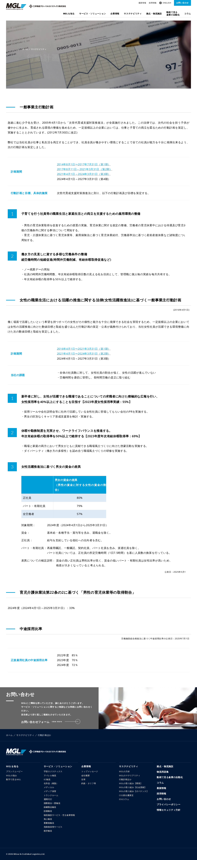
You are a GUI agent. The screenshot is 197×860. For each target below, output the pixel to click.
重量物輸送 (49, 823)
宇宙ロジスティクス (53, 771)
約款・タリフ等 (88, 783)
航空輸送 (48, 830)
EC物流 (47, 779)
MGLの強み (11, 775)
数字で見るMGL (13, 779)
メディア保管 (50, 791)
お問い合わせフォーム (50, 721)
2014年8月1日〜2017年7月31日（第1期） (82, 164)
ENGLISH (165, 3)
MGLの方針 (124, 771)
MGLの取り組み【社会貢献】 (132, 787)
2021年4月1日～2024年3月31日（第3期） (82, 174)
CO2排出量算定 (126, 795)
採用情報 (153, 3)
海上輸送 (48, 819)
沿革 (83, 779)
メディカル (49, 787)
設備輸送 (48, 811)
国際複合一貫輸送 (52, 803)
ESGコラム (124, 799)
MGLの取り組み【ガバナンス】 (134, 791)
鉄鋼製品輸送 (50, 807)
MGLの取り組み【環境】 (130, 783)
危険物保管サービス (53, 827)
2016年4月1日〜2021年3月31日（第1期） (82, 348)
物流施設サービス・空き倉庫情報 (59, 815)
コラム (187, 13)
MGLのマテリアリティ (129, 775)
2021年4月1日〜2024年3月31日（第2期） (82, 353)
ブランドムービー (14, 771)
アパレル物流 (50, 775)
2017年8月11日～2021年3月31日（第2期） (83, 169)
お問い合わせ (182, 2)
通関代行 (48, 799)
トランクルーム (51, 795)
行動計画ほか (125, 779)
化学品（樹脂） (51, 783)
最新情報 (142, 3)
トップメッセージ (89, 771)
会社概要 (85, 775)
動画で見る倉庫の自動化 (173, 13)
